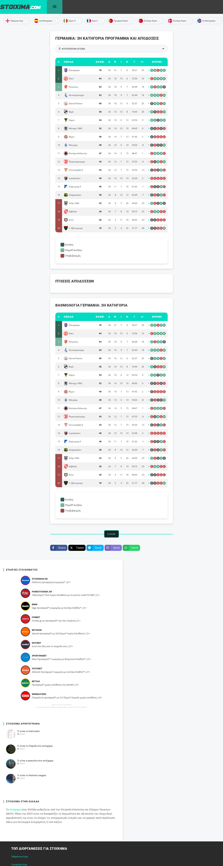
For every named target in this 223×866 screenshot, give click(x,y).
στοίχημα (15, 809)
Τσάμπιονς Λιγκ (19, 856)
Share (58, 548)
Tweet (76, 548)
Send (93, 548)
